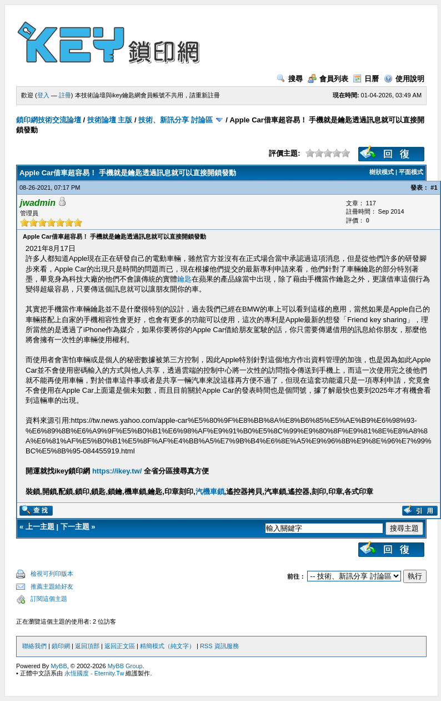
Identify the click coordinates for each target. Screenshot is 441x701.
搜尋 (290, 79)
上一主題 (40, 526)
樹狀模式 (381, 172)
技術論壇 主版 (110, 120)
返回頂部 (87, 646)
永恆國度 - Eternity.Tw (94, 673)
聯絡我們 (34, 646)
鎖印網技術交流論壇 (48, 120)
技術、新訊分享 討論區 (175, 120)
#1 (433, 187)
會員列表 (328, 79)
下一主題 (75, 526)
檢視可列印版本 (52, 573)
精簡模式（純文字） (167, 646)
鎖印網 (61, 646)
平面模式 (411, 172)
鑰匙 (184, 279)
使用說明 (404, 79)
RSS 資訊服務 (219, 646)
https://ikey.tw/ (117, 471)
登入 (43, 95)
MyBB (59, 666)
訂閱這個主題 (49, 598)
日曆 (366, 79)
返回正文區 (119, 646)
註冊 (65, 95)
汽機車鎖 (210, 491)
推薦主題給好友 (52, 586)
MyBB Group (125, 666)
